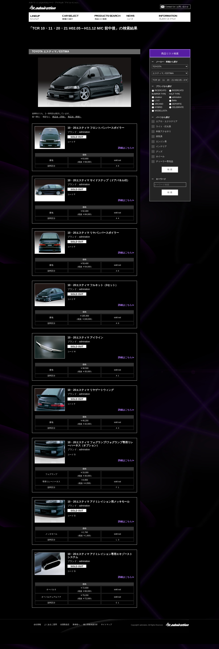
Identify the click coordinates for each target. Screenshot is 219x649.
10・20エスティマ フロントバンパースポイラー (95, 127)
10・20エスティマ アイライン (85, 337)
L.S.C (156, 100)
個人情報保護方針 (90, 624)
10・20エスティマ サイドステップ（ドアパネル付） (98, 180)
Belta (173, 100)
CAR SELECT (77, 17)
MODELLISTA (159, 111)
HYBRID (157, 107)
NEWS (141, 17)
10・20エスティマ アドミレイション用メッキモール (98, 501)
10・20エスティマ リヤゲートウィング (90, 390)
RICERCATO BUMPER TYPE (159, 92)
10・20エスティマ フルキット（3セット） (92, 285)
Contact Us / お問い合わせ (176, 7)
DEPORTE (175, 104)
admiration (175, 97)
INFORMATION (173, 17)
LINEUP (45, 17)
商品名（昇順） (59, 117)
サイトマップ (106, 624)
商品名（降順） (75, 117)
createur (157, 97)
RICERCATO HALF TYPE (176, 92)
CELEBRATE (176, 107)
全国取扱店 (64, 624)
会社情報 (37, 624)
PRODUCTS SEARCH (109, 17)
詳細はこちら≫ (126, 147)
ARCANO (157, 104)
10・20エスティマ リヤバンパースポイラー (93, 232)
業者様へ (76, 624)
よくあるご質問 (50, 624)
